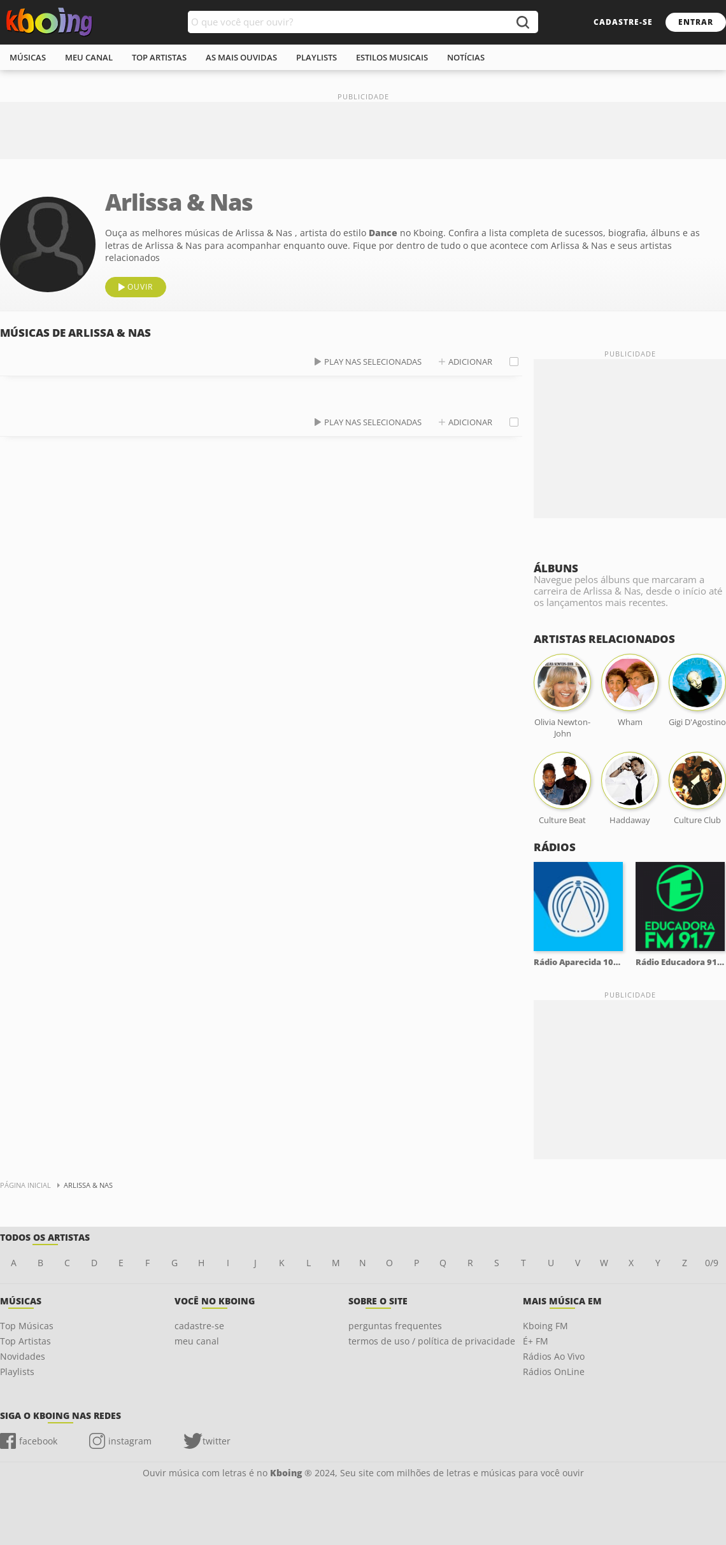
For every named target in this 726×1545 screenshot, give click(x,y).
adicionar (470, 361)
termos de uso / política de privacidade (431, 1341)
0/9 (711, 1263)
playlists (316, 57)
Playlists (17, 1371)
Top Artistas (25, 1341)
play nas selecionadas (373, 361)
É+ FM (535, 1341)
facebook (38, 1441)
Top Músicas (26, 1326)
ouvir (140, 286)
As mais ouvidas (241, 57)
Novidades (22, 1356)
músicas (28, 57)
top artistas (159, 57)
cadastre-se (623, 22)
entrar (695, 22)
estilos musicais (392, 57)
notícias (466, 57)
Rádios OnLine (554, 1371)
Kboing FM (545, 1326)
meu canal (89, 57)
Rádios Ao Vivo (554, 1356)
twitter (217, 1441)
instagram (130, 1441)
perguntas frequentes (395, 1326)
